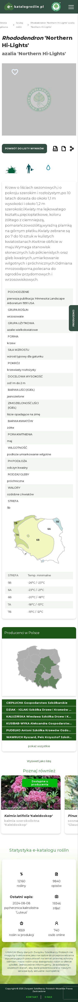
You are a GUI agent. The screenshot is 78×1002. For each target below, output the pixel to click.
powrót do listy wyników (24, 148)
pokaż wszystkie (39, 746)
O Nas (48, 997)
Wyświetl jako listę (39, 761)
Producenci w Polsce (22, 633)
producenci (73, 318)
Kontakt (32, 997)
